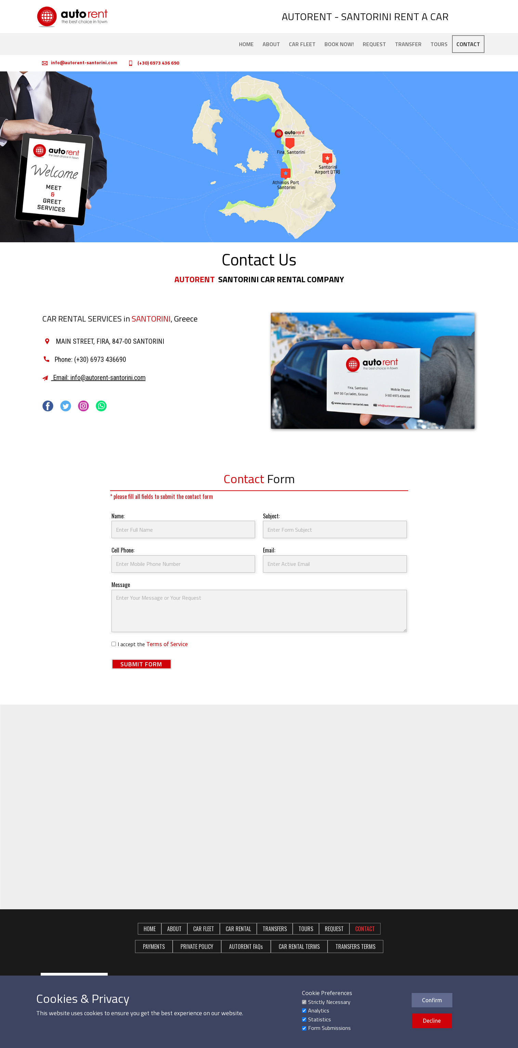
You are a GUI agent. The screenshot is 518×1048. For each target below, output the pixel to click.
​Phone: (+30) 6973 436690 (85, 359)
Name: (117, 516)
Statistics (319, 1019)
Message (120, 585)
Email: (269, 550)
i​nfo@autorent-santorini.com (79, 63)
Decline (432, 1021)
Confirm (432, 1000)
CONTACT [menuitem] (468, 44)
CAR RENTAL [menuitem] (238, 929)
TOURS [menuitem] (439, 44)
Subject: (271, 516)
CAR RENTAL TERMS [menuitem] (299, 946)
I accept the (153, 644)
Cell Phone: (122, 550)
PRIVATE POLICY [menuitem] (197, 946)
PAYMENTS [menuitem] (154, 946)
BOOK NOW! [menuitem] (339, 44)
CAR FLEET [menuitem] (302, 44)
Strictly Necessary (329, 1002)
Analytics (318, 1010)
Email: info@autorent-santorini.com (94, 377)
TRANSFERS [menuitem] (275, 929)
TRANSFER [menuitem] (408, 44)
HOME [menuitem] (246, 44)
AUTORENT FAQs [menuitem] (246, 946)
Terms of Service (167, 644)
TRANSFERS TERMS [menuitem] (355, 946)
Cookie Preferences (327, 993)
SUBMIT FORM (141, 664)
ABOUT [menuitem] (271, 44)
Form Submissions (329, 1028)
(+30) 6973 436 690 (152, 63)
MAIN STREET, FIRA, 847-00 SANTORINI (104, 341)
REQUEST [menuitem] (374, 44)
